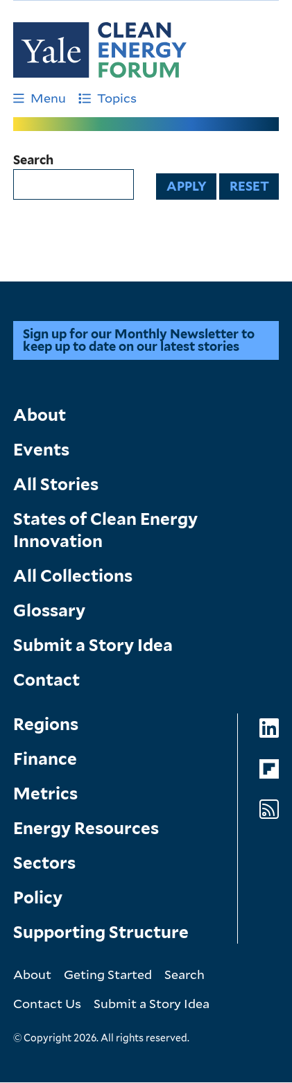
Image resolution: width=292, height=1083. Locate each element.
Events (41, 450)
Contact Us (47, 1003)
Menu (39, 98)
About (39, 415)
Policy (37, 897)
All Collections (72, 576)
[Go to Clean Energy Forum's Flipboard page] (269, 769)
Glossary (49, 610)
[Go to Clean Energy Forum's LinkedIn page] (269, 728)
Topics (107, 98)
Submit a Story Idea (93, 645)
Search (33, 160)
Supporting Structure (101, 932)
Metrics (45, 793)
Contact (46, 680)
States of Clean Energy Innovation (105, 530)
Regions (45, 724)
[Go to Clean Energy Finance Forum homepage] (100, 50)
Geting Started (108, 974)
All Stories (55, 484)
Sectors (44, 863)
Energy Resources (86, 828)
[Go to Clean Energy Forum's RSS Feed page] (269, 809)
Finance (45, 759)
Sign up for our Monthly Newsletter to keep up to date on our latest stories (139, 340)
